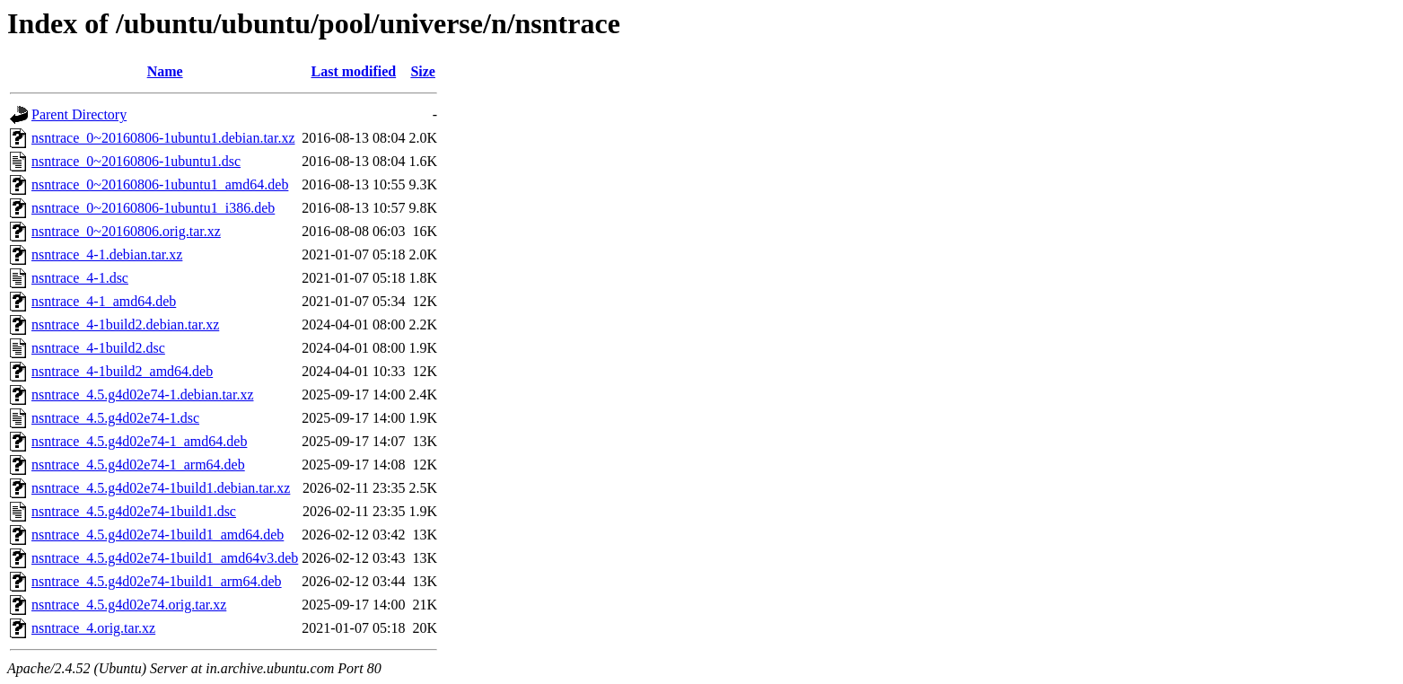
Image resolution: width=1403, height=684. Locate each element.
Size (422, 71)
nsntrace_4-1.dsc (79, 277)
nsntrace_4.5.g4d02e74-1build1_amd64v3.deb (164, 558)
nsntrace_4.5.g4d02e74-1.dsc (115, 417)
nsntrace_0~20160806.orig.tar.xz (126, 231)
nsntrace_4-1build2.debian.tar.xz (125, 324)
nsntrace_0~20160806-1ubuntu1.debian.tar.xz (162, 137)
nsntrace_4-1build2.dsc (98, 347)
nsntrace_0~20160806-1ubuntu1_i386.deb (153, 207)
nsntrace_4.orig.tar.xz (93, 628)
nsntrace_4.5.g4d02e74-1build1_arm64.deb (156, 581)
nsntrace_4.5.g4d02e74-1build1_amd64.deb (157, 534)
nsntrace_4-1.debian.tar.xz (106, 254)
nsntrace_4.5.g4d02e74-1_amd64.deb (139, 441)
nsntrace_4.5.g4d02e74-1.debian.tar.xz (142, 394)
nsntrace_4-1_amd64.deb (103, 301)
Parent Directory (79, 114)
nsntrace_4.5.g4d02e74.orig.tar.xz (128, 604)
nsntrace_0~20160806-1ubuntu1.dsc (136, 161)
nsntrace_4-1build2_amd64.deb (122, 371)
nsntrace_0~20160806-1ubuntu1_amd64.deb (159, 184)
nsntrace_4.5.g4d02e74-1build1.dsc (133, 511)
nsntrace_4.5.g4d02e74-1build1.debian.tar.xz (160, 487)
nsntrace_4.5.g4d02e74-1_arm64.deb (138, 464)
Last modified (354, 71)
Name (165, 71)
